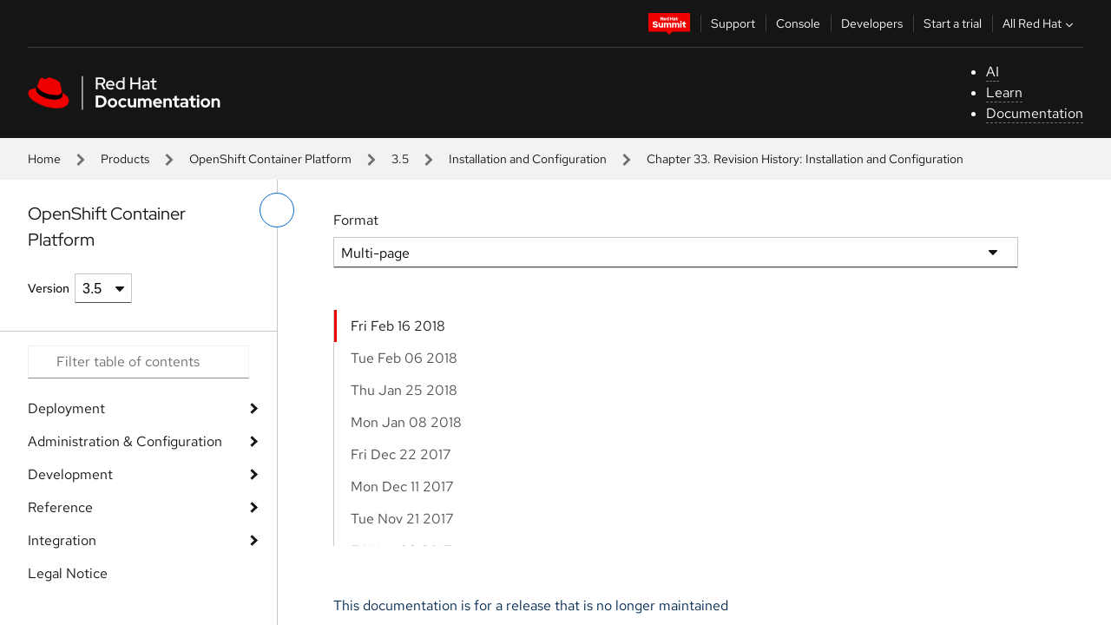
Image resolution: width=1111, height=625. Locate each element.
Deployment (66, 408)
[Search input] (138, 361)
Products (125, 159)
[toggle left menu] (277, 210)
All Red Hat (1040, 23)
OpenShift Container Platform (270, 159)
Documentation (1034, 113)
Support (733, 23)
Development (70, 474)
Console (798, 23)
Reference (60, 507)
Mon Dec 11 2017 (402, 486)
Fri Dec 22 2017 (401, 454)
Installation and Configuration (528, 159)
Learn (1004, 92)
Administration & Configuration (125, 441)
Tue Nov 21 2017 (402, 519)
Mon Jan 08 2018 (406, 422)
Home (44, 159)
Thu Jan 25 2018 (404, 390)
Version (48, 288)
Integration (62, 540)
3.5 (400, 159)
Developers (872, 23)
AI (992, 71)
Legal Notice (68, 573)
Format (355, 220)
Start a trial (953, 23)
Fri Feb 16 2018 (398, 326)
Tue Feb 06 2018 (404, 358)
